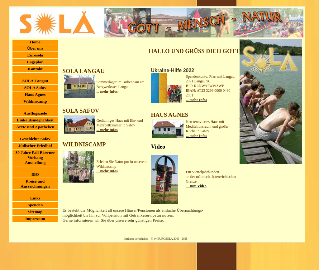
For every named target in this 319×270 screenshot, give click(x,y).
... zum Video (196, 186)
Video (158, 146)
